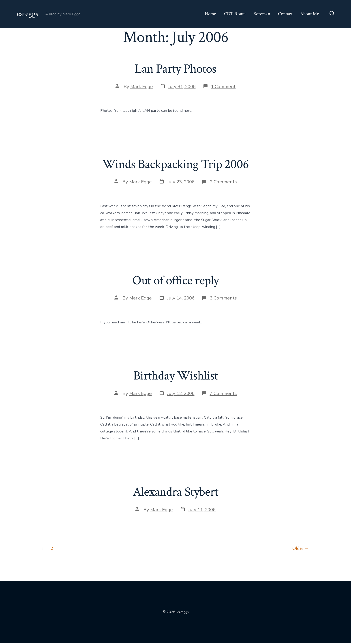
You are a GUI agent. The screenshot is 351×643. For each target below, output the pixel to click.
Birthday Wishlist (175, 375)
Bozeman (261, 14)
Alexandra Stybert (175, 492)
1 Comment (223, 86)
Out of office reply (175, 280)
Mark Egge (141, 86)
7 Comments (223, 393)
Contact (285, 14)
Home (210, 14)
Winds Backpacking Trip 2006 (175, 164)
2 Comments (223, 182)
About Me (309, 14)
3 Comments (223, 298)
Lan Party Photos (175, 69)
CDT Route (235, 14)
